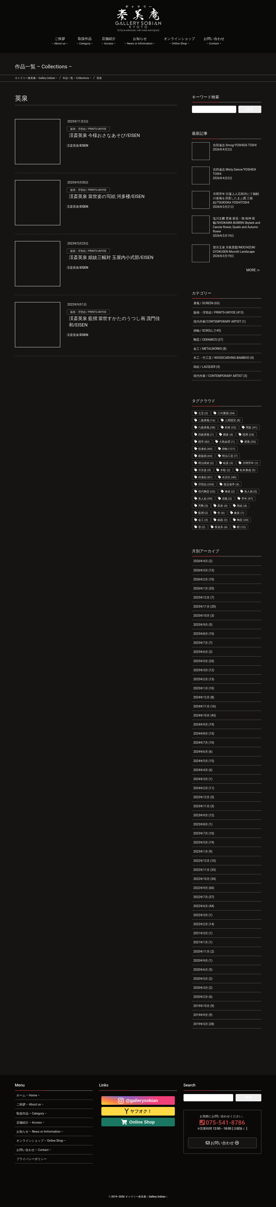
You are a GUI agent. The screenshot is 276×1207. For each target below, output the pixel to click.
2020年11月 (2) (203, 951)
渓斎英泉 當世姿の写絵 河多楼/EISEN (107, 196)
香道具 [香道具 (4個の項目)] (221, 527)
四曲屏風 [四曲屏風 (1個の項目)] (206, 434)
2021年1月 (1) (202, 942)
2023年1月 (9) (202, 851)
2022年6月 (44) (203, 906)
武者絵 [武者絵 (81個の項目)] (205, 477)
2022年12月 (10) (204, 860)
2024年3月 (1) (202, 779)
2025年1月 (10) (203, 688)
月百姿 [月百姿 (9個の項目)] (204, 470)
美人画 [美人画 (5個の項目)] (250, 491)
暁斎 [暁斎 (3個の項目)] (228, 463)
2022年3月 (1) (202, 915)
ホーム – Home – (28, 1095)
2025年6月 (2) (202, 652)
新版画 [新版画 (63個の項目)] (205, 456)
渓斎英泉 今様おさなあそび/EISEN (104, 135)
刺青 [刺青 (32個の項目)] (230, 427)
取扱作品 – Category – (31, 1113)
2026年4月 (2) (202, 561)
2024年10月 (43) (204, 715)
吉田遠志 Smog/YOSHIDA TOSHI (235, 145)
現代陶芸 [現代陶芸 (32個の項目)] (206, 491)
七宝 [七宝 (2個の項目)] (203, 413)
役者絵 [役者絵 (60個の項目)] (205, 448)
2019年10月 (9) (203, 1006)
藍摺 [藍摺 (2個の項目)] (203, 512)
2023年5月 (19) (203, 842)
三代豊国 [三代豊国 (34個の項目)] (226, 413)
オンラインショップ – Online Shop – (41, 1140)
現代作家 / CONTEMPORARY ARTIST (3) (220, 376)
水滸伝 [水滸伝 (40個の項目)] (229, 477)
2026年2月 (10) (203, 579)
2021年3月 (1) (202, 933)
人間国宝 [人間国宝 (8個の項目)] (232, 420)
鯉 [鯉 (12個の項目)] (241, 527)
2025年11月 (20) (204, 606)
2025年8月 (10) (203, 633)
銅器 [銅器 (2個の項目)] (222, 520)
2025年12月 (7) (203, 597)
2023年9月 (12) (203, 815)
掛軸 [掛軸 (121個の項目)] (228, 448)
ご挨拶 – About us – (30, 1104)
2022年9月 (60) (203, 888)
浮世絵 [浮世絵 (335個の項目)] (206, 484)
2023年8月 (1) (202, 824)
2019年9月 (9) (202, 1015)
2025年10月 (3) (203, 615)
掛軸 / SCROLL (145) (207, 330)
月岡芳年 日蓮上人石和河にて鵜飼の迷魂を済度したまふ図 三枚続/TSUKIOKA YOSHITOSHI (236, 198)
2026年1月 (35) (203, 588)
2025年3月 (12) (203, 670)
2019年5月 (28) (203, 1024)
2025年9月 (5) (202, 624)
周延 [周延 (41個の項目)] (251, 427)
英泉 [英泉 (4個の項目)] (222, 505)
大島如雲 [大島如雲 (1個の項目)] (227, 441)
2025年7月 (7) (202, 642)
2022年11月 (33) (204, 870)
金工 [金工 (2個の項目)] (203, 520)
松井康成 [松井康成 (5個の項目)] (247, 470)
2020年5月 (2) (202, 978)
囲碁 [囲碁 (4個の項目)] (228, 434)
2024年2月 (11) (203, 788)
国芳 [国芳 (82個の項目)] (204, 441)
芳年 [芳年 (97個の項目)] (247, 498)
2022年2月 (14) (203, 924)
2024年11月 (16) (204, 706)
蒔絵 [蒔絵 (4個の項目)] (242, 505)
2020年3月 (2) (202, 987)
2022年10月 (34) (204, 879)
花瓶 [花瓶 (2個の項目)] (227, 498)
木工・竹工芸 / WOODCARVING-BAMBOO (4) (223, 357)
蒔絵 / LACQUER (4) (206, 366)
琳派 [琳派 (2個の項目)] (230, 491)
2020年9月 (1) (202, 960)
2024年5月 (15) (203, 761)
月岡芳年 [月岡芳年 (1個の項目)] (250, 463)
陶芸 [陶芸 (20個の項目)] (243, 520)
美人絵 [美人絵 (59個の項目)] (205, 498)
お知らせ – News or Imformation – (39, 1131)
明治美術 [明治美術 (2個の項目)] (206, 463)
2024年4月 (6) (202, 770)
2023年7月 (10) (203, 833)
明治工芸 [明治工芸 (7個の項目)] (230, 456)
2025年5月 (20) (203, 661)
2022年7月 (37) (203, 897)
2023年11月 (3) (203, 806)
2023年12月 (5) (203, 797)
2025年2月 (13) (203, 679)
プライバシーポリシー (31, 1159)
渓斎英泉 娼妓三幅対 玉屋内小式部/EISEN (111, 257)
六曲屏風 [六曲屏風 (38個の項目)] (206, 427)
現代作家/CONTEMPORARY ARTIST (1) (219, 321)
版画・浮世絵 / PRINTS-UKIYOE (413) (218, 312)
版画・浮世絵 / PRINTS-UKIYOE (88, 128)
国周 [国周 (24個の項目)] (248, 434)
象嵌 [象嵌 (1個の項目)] (239, 512)
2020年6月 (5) (202, 969)
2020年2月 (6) (202, 997)
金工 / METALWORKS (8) (210, 348)
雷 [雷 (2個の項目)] (201, 527)
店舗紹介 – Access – (30, 1122)
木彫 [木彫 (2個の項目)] (225, 470)
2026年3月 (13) (203, 570)
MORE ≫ (253, 270)
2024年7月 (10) (203, 742)
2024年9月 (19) (203, 724)
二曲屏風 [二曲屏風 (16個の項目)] (206, 420)
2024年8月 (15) (203, 733)
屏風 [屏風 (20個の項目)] (250, 441)
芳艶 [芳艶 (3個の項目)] (203, 505)
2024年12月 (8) (203, 697)
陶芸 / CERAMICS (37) (208, 339)
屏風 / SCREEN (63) (206, 303)
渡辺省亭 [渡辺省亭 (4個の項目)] (231, 484)
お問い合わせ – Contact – (33, 1150)
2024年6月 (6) (202, 751)
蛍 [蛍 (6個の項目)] (221, 512)
